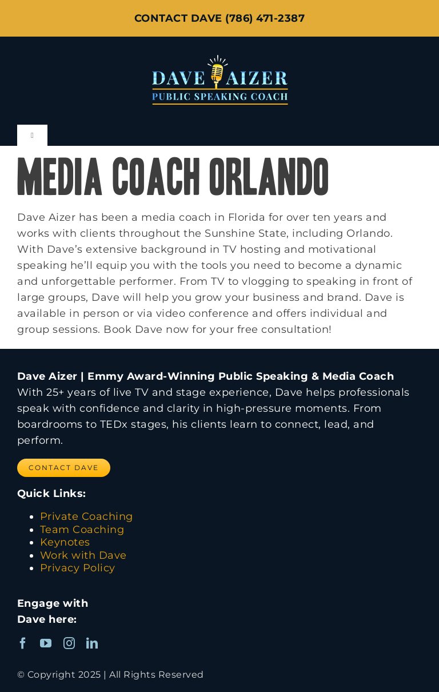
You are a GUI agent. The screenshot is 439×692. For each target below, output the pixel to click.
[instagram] (69, 643)
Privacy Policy (77, 568)
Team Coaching (82, 529)
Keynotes (65, 542)
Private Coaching (86, 516)
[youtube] (46, 643)
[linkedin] (92, 643)
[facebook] (23, 643)
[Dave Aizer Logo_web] (220, 54)
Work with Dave (83, 555)
